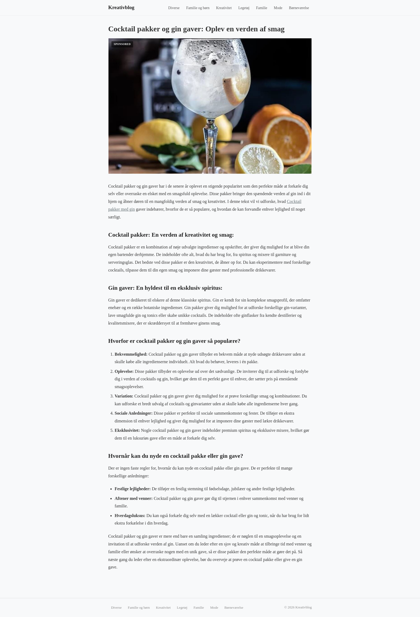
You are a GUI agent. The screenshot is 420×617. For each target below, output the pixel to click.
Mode (278, 8)
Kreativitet (224, 8)
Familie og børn (197, 8)
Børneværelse (299, 8)
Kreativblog (121, 7)
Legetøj (244, 8)
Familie (261, 8)
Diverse (173, 8)
